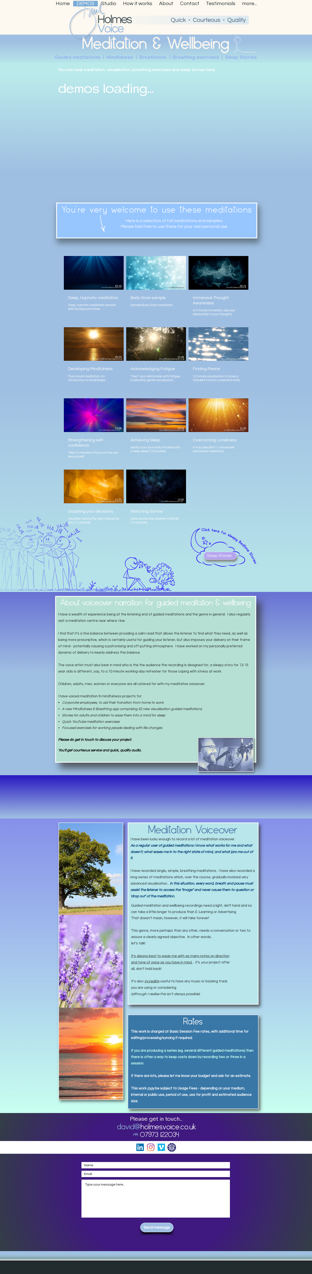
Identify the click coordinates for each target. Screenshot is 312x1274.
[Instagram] (150, 1147)
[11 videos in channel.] (156, 393)
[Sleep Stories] (220, 556)
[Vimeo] (161, 1147)
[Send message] (156, 1227)
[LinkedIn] (140, 1147)
